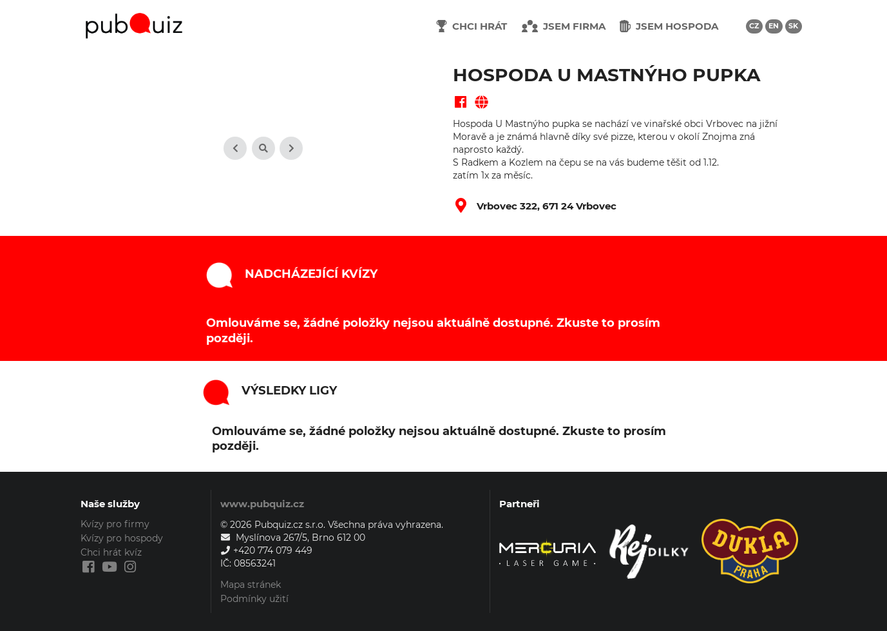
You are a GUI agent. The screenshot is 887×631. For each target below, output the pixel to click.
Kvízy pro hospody (122, 538)
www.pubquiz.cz (262, 504)
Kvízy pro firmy (115, 524)
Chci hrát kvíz (111, 552)
